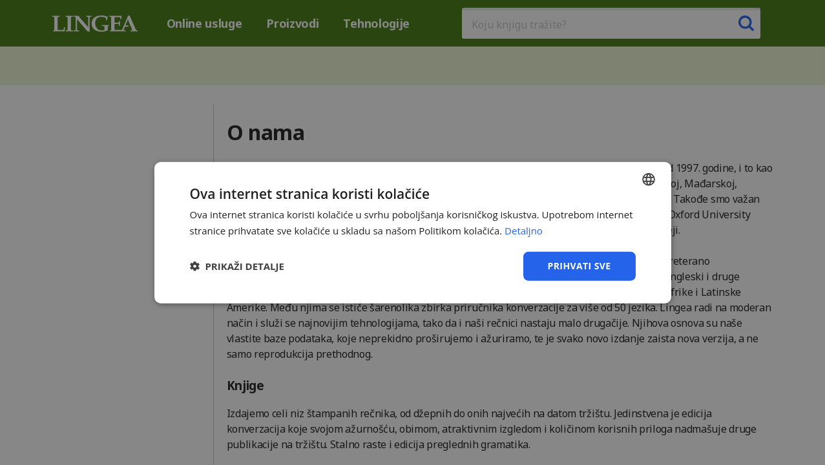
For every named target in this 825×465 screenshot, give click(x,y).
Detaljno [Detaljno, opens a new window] (524, 230)
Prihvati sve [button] (579, 266)
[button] (237, 266)
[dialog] (412, 232)
